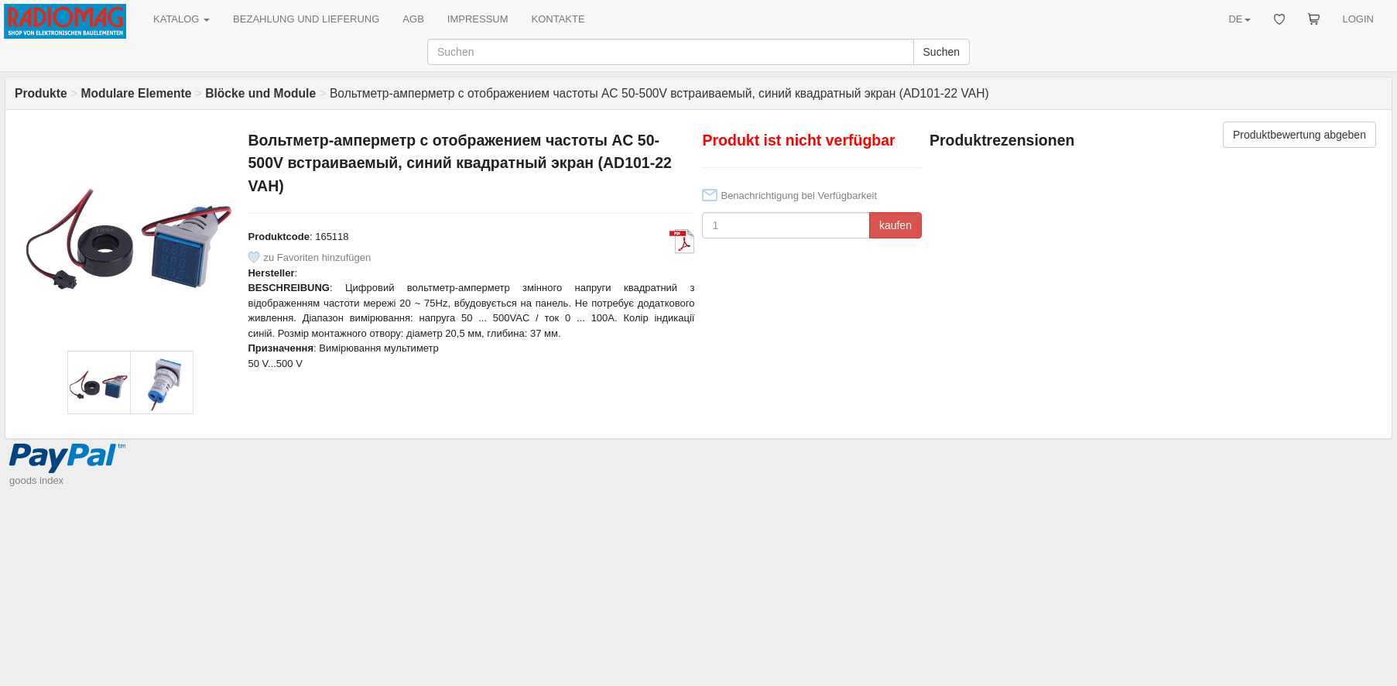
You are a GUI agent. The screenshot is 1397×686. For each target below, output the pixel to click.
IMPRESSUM (477, 19)
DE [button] (1239, 19)
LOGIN (1358, 19)
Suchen (941, 52)
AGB (412, 19)
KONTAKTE (558, 19)
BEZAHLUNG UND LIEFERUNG (306, 19)
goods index (36, 480)
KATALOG (181, 19)
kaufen (895, 225)
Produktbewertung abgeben (1299, 135)
